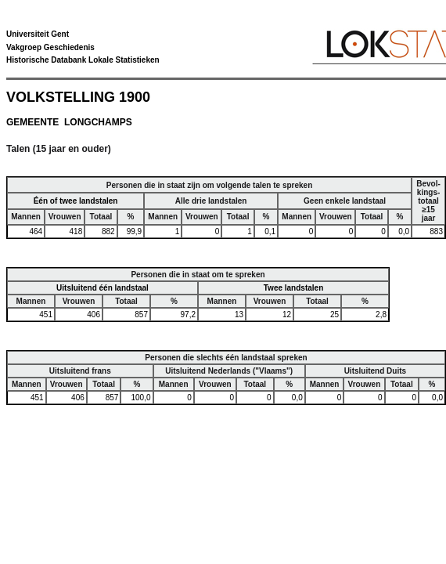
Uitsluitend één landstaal (102, 288)
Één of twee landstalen (76, 201)
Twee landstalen (294, 288)
